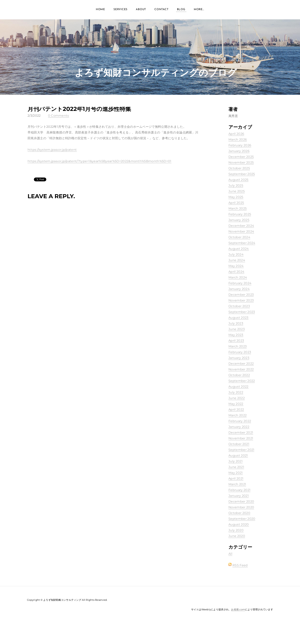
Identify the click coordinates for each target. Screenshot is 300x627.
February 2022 (239, 421)
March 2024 (237, 277)
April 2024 (236, 271)
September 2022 (241, 381)
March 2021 (237, 484)
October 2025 (239, 168)
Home (100, 11)
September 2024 (241, 243)
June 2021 (236, 467)
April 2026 (236, 134)
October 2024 (239, 237)
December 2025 (241, 157)
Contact (161, 11)
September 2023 (241, 312)
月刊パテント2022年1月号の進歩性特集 (79, 108)
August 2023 (238, 317)
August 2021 (238, 455)
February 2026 (239, 145)
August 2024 (238, 248)
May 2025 (235, 197)
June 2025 (236, 191)
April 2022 (236, 409)
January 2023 (238, 358)
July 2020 (236, 530)
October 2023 (239, 306)
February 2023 (239, 352)
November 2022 (241, 369)
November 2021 (240, 438)
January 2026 (238, 151)
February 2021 (239, 490)
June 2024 (236, 260)
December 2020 (241, 501)
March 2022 (237, 415)
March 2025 (237, 208)
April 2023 (236, 340)
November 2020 (241, 507)
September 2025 (241, 174)
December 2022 (241, 363)
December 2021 (240, 432)
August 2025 (238, 180)
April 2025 (236, 203)
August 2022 (238, 386)
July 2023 (235, 323)
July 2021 (235, 461)
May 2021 (235, 473)
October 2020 (239, 513)
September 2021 (241, 450)
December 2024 (241, 226)
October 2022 (239, 375)
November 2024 (241, 231)
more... (199, 11)
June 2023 (236, 329)
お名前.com (238, 609)
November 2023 (241, 300)
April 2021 (235, 478)
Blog (181, 11)
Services (120, 11)
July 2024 (236, 254)
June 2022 (236, 398)
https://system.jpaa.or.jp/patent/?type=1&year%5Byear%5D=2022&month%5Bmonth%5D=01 (99, 161)
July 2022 (235, 392)
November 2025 (241, 162)
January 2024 (239, 289)
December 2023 (241, 294)
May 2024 (236, 266)
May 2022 (235, 404)
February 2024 (239, 283)
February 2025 (239, 214)
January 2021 (238, 496)
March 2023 (237, 346)
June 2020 (236, 536)
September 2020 (241, 519)
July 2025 (235, 185)
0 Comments (58, 115)
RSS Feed (240, 565)
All (230, 554)
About (141, 11)
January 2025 (238, 220)
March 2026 (237, 139)
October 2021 (238, 444)
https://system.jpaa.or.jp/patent (52, 149)
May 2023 (235, 335)
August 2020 (238, 524)
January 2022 (238, 427)
